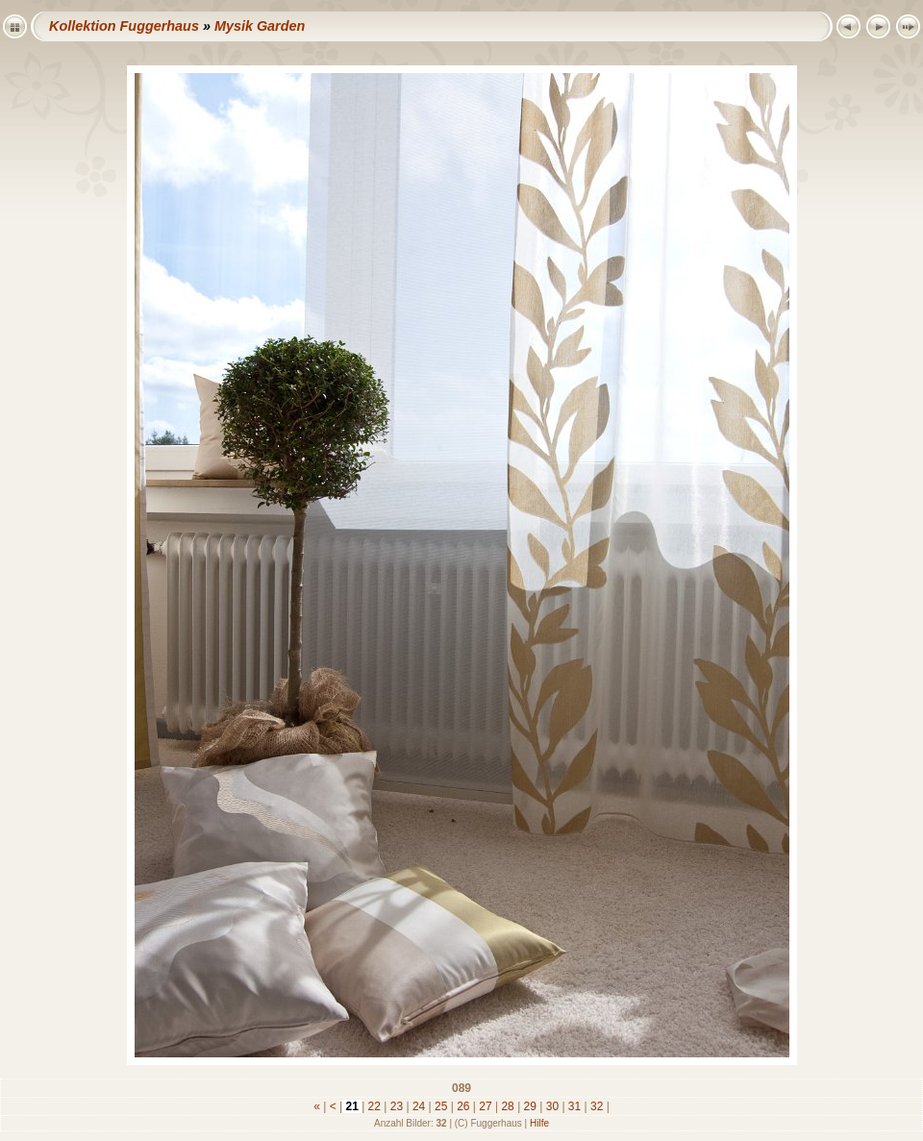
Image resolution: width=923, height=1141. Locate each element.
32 (597, 1106)
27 (485, 1106)
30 (551, 1106)
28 (507, 1106)
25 (441, 1106)
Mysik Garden (259, 26)
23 (396, 1106)
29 (529, 1106)
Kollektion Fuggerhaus (124, 26)
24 (419, 1106)
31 (575, 1106)
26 (463, 1106)
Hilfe (539, 1123)
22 (374, 1106)
